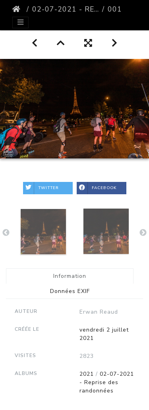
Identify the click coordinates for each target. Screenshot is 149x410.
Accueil (17, 9)
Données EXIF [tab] (70, 291)
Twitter (41, 188)
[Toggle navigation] (20, 22)
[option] (43, 231)
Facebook (97, 188)
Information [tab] (69, 276)
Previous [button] (6, 233)
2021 (86, 374)
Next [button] (143, 233)
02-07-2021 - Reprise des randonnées (65, 9)
